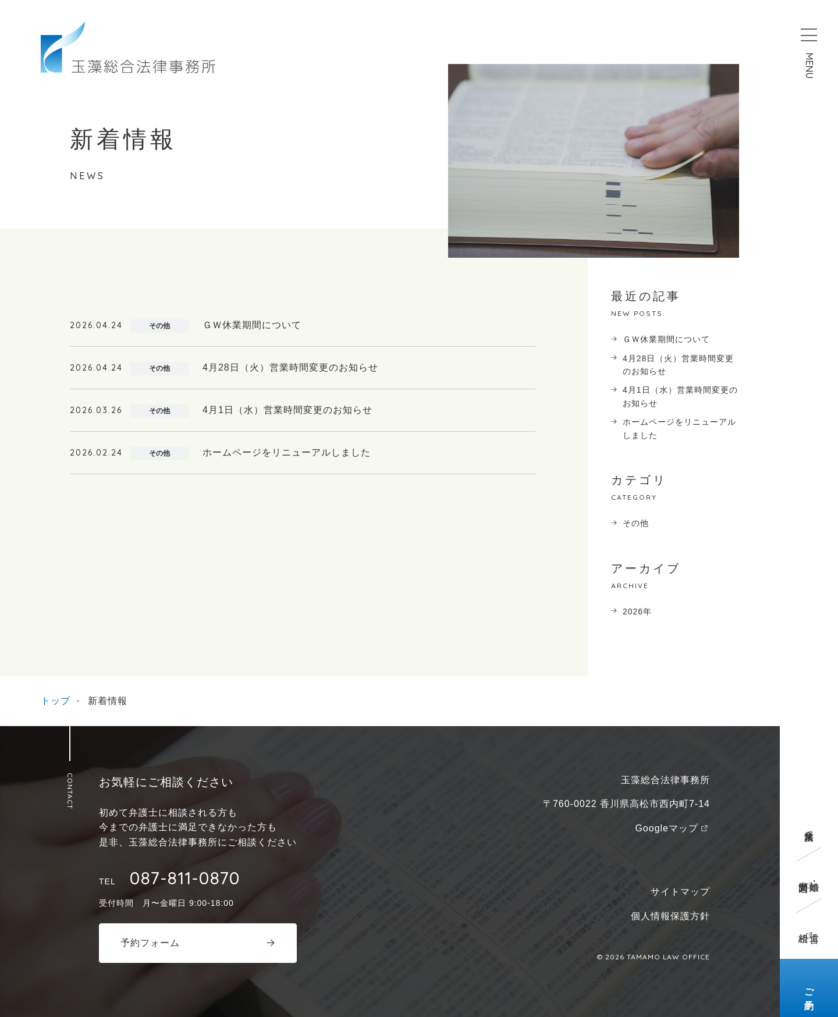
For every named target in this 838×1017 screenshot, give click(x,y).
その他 (636, 523)
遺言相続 (808, 926)
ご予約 (809, 988)
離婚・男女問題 (808, 876)
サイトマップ (680, 892)
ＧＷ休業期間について (666, 339)
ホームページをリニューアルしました (679, 428)
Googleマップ (666, 828)
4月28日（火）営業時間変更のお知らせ (678, 365)
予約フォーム (150, 943)
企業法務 (809, 825)
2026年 (637, 611)
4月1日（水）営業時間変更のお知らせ (680, 396)
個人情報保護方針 (670, 916)
